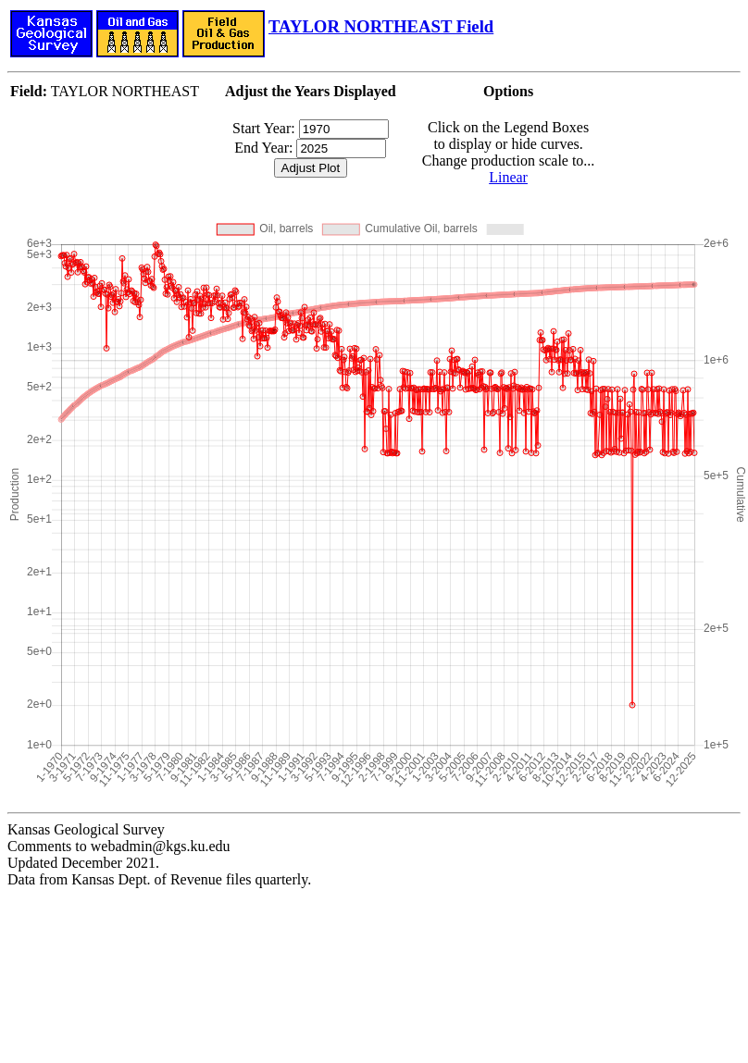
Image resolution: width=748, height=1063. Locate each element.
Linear (508, 177)
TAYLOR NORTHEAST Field (380, 26)
